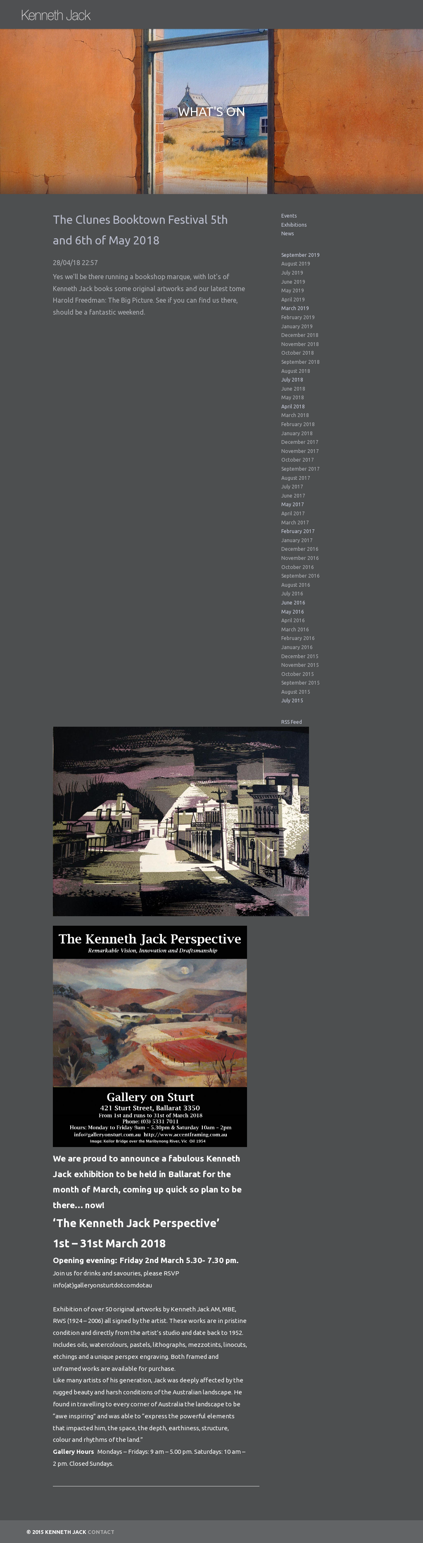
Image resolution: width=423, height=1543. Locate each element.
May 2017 (292, 504)
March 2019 (295, 308)
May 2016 (292, 611)
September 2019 (300, 255)
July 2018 (292, 379)
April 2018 (293, 406)
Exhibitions (294, 225)
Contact (101, 1532)
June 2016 (293, 602)
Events (289, 215)
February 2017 (298, 531)
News (287, 233)
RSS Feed (291, 722)
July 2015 (292, 700)
